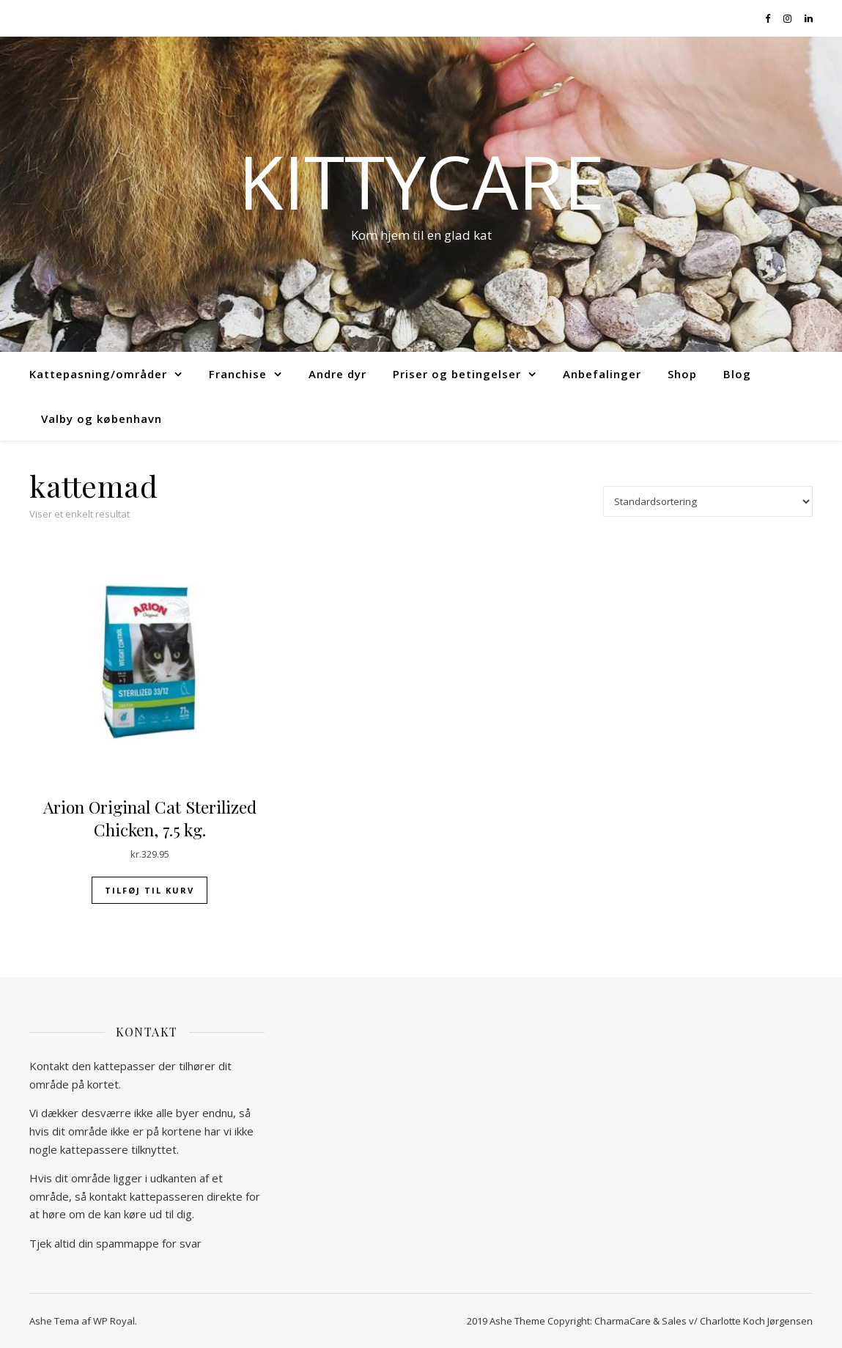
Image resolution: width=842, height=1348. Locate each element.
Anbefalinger (602, 374)
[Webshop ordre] (708, 501)
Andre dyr (337, 374)
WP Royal (114, 1320)
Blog (737, 374)
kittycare (421, 181)
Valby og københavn (101, 418)
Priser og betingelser (457, 374)
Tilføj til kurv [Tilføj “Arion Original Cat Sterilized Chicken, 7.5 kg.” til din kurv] (149, 890)
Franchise (238, 374)
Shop (682, 374)
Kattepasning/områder (98, 374)
